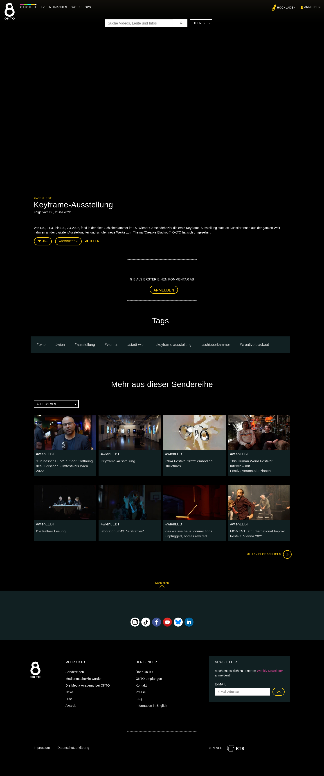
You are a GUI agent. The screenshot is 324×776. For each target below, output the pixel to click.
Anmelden (164, 289)
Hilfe (68, 692)
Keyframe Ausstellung (174, 343)
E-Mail (220, 677)
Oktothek (29, 7)
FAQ (139, 692)
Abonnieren (68, 240)
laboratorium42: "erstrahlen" (121, 524)
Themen (202, 23)
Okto (42, 343)
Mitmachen (59, 7)
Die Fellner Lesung (49, 524)
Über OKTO (144, 665)
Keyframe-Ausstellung (117, 460)
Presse (141, 685)
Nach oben (162, 578)
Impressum (42, 740)
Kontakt (141, 678)
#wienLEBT (43, 198)
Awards (70, 698)
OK (279, 684)
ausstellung (86, 343)
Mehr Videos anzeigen (267, 547)
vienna (112, 343)
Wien (61, 343)
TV (44, 7)
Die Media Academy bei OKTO (87, 678)
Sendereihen (74, 665)
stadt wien (137, 343)
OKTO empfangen (149, 671)
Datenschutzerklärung (73, 740)
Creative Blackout (255, 343)
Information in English (151, 698)
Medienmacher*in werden (83, 671)
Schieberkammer (216, 343)
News (69, 685)
